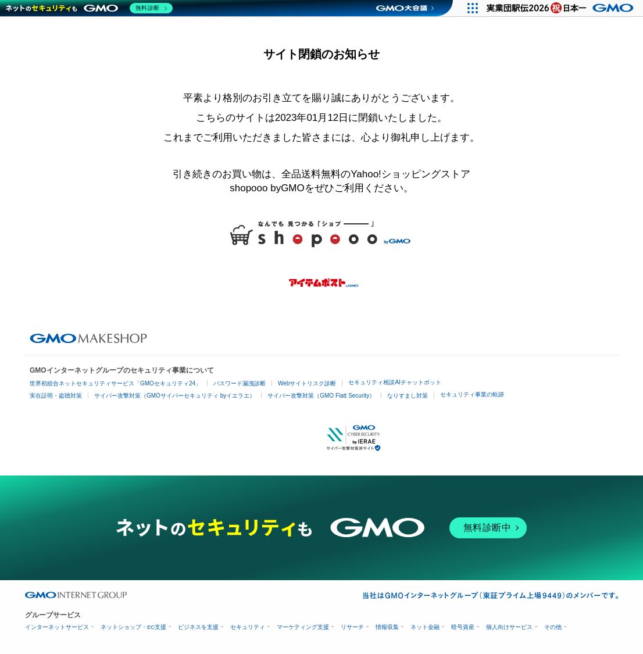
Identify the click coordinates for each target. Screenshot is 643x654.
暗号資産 (462, 627)
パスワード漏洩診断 (239, 383)
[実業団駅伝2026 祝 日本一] (562, 8)
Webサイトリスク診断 (307, 383)
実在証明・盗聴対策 (56, 395)
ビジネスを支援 (198, 627)
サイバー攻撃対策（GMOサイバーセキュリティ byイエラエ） (174, 395)
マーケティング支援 (303, 627)
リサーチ (352, 627)
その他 (553, 627)
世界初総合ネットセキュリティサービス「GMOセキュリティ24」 (115, 383)
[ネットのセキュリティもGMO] (89, 8)
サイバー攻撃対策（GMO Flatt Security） (321, 395)
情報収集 (387, 627)
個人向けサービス (509, 627)
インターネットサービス (57, 627)
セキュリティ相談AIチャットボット (394, 382)
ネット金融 (425, 627)
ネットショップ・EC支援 (133, 627)
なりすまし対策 (407, 395)
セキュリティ (247, 627)
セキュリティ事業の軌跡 (472, 394)
